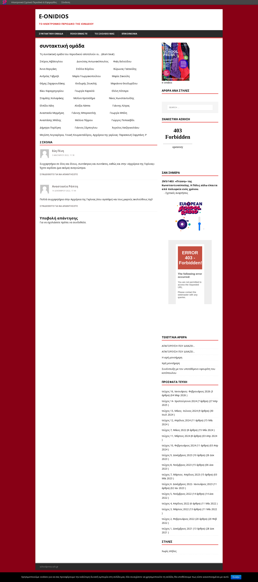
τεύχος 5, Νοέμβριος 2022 (177, 494)
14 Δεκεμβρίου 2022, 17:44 (64, 191)
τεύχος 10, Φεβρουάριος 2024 (179, 445)
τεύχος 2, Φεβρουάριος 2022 (178, 519)
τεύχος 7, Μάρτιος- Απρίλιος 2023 (181, 474)
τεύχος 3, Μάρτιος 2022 (175, 509)
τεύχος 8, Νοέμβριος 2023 (177, 465)
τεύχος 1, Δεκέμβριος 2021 (177, 528)
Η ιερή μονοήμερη (172, 357)
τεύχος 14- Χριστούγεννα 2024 (179, 401)
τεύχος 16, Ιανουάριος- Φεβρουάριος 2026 (186, 391)
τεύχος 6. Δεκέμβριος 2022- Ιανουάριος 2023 (187, 484)
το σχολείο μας (107, 33)
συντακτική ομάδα (51, 33)
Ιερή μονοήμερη (171, 363)
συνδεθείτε (79, 222)
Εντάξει (236, 577)
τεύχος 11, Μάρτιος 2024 (176, 436)
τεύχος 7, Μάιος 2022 (174, 430)
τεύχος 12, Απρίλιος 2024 (176, 420)
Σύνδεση (65, 2)
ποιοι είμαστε (81, 33)
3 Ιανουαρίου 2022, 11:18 (63, 155)
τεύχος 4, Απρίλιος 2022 (175, 503)
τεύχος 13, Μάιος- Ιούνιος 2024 (180, 411)
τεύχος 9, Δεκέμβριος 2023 (177, 455)
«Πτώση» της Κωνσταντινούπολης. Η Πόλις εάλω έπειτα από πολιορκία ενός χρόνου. (189, 185)
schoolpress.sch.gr (49, 566)
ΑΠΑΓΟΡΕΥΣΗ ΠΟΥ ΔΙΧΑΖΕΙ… (178, 346)
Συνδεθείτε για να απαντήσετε (59, 174)
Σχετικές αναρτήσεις (176, 193)
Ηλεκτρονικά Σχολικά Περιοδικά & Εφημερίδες (34, 2)
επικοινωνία (133, 33)
